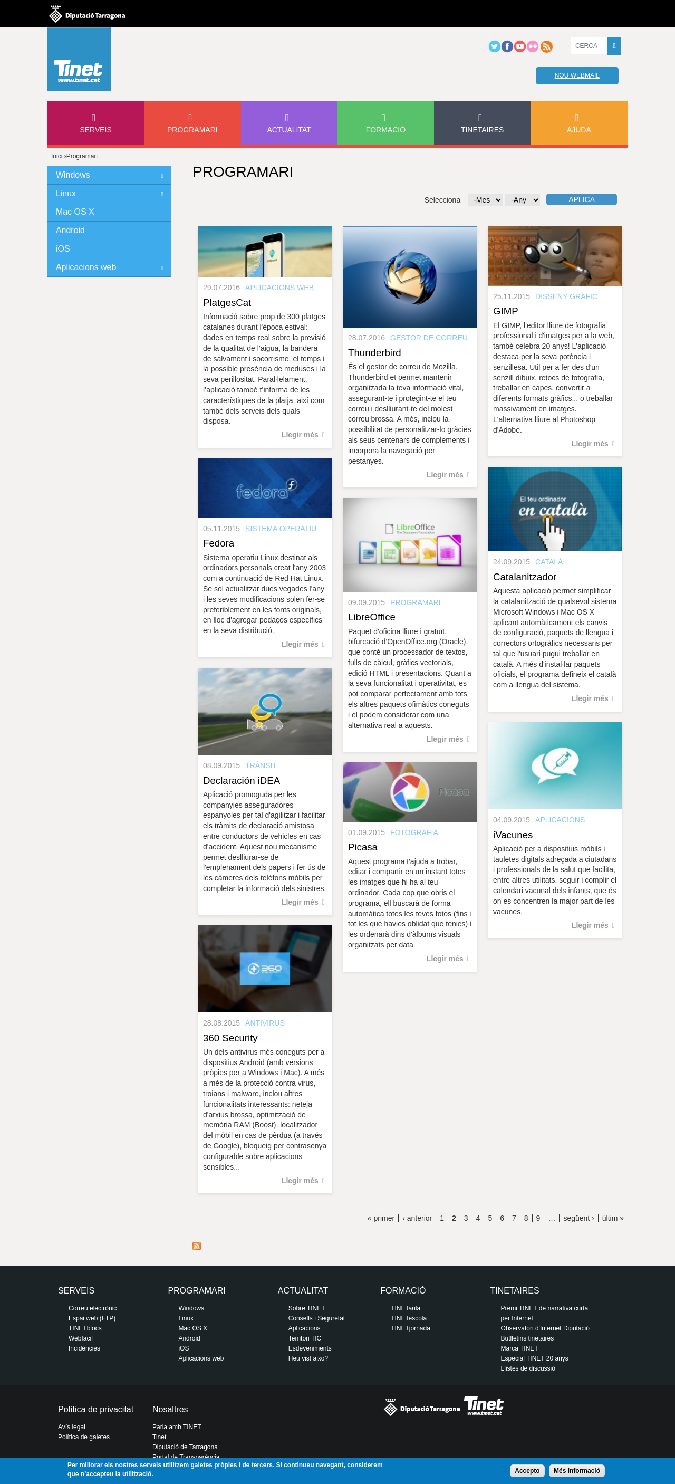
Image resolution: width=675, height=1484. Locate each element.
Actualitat (289, 130)
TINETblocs (85, 1328)
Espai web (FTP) (92, 1318)
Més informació (577, 1471)
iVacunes (513, 834)
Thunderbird (374, 352)
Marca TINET (519, 1348)
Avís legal (71, 1427)
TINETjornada (410, 1328)
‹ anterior (417, 1218)
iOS (63, 248)
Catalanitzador (524, 576)
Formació (386, 130)
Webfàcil (81, 1338)
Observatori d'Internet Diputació (545, 1328)
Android (70, 230)
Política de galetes (84, 1437)
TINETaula (405, 1308)
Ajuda (579, 130)
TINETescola (409, 1318)
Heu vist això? (308, 1358)
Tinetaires (482, 130)
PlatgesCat (227, 302)
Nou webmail (577, 75)
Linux (66, 193)
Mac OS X (75, 211)
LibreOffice (372, 617)
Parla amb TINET (176, 1427)
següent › (578, 1218)
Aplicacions (304, 1328)
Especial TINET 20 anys (534, 1358)
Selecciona (443, 200)
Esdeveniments (310, 1348)
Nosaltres (170, 1409)
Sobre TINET (306, 1308)
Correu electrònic (93, 1308)
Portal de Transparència (185, 1457)
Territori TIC (304, 1338)
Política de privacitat (95, 1409)
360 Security (230, 1037)
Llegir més (300, 434)
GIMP (505, 311)
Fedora (218, 543)
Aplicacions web (86, 267)
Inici (56, 156)
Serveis (95, 130)
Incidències (84, 1348)
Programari (192, 130)
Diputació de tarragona (87, 13)
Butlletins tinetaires (527, 1338)
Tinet (159, 1437)
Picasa (363, 847)
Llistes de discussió (528, 1368)
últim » (613, 1218)
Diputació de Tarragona (185, 1447)
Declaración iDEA (241, 780)
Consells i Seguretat (316, 1318)
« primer (381, 1218)
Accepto (527, 1471)
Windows (73, 174)
